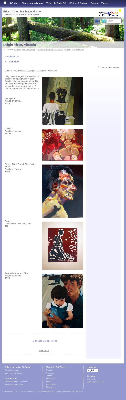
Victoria (68, 49)
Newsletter (50, 379)
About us (49, 370)
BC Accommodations (32, 3)
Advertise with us (12, 370)
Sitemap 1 (91, 379)
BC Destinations (29, 49)
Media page (51, 384)
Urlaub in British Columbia (16, 381)
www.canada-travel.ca (14, 384)
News (48, 381)
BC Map (14, 3)
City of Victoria (78, 49)
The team (50, 373)
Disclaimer (50, 387)
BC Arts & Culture (78, 3)
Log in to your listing (13, 373)
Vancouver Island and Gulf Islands (50, 49)
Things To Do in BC (56, 3)
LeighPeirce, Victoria (19, 45)
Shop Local (9, 10)
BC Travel (17, 49)
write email (14, 61)
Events (94, 3)
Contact (49, 376)
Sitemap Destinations (96, 382)
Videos (104, 3)
